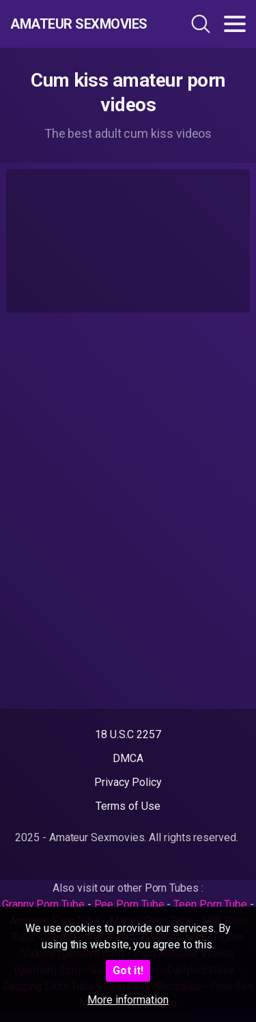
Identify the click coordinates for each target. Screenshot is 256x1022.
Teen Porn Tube (210, 904)
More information (128, 999)
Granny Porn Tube (43, 904)
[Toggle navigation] (235, 24)
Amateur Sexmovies (78, 23)
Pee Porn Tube (129, 904)
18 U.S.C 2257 (128, 734)
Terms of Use (128, 806)
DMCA (128, 758)
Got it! (128, 970)
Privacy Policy (128, 782)
